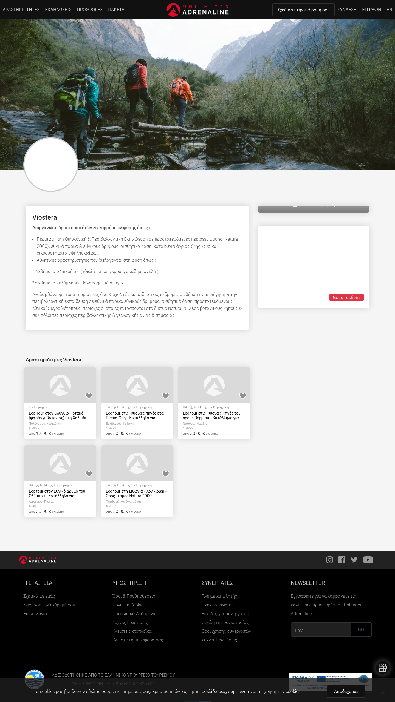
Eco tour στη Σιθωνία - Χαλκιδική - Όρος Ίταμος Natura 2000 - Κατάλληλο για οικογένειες (136, 493)
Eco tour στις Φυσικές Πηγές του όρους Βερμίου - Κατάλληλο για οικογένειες (212, 415)
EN (389, 9)
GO (361, 629)
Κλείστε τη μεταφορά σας (137, 640)
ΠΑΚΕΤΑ (116, 9)
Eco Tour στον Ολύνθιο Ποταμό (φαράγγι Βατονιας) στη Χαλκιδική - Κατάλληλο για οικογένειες (60, 415)
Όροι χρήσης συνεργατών (226, 631)
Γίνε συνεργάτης (218, 605)
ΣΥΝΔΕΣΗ (347, 9)
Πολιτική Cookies (129, 605)
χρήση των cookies (282, 691)
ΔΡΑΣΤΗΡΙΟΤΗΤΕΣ (21, 9)
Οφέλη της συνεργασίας (225, 622)
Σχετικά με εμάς (39, 596)
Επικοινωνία (35, 613)
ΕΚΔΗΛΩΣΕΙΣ (58, 9)
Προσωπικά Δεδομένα (134, 613)
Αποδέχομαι (346, 691)
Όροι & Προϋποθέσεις (133, 596)
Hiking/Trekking (117, 407)
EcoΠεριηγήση (39, 407)
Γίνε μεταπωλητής (219, 596)
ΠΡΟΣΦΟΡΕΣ (90, 9)
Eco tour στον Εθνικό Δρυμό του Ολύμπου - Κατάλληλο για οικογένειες (57, 493)
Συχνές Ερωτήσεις (130, 622)
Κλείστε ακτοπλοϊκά (132, 631)
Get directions (346, 297)
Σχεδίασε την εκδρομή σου (303, 10)
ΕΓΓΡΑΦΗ (371, 9)
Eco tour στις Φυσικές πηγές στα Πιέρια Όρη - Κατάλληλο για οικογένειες (135, 415)
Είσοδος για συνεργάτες (225, 613)
